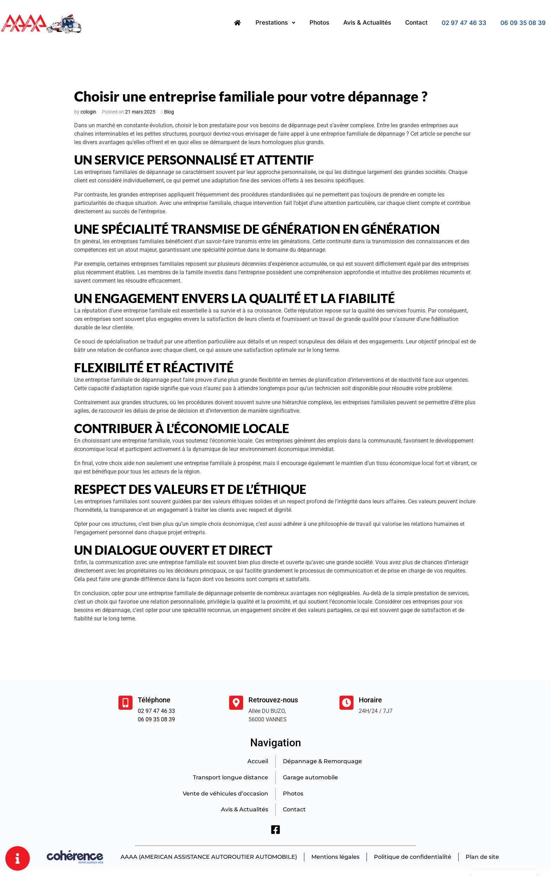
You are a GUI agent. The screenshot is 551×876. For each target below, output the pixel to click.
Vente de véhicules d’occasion (225, 793)
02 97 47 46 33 (464, 22)
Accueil (257, 761)
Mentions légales (335, 857)
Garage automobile (310, 777)
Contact (416, 22)
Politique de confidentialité (412, 857)
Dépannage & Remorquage (322, 761)
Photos (319, 22)
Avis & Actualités (367, 22)
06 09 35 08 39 (523, 22)
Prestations (275, 22)
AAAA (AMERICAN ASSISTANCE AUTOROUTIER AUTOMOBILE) (208, 857)
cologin (88, 112)
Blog (169, 112)
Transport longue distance (230, 777)
